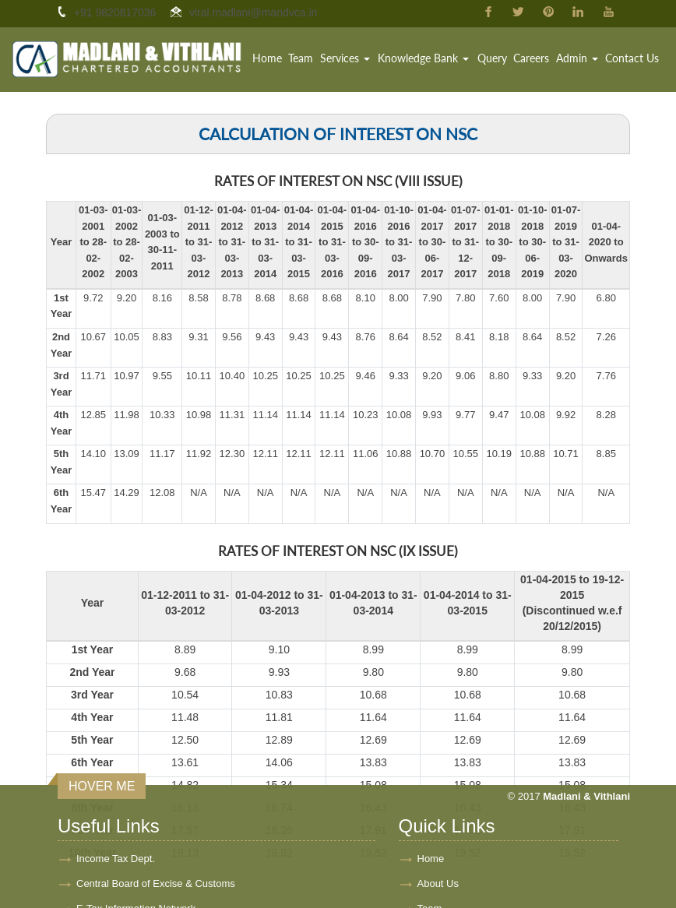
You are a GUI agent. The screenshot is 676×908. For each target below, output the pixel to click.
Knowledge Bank (424, 58)
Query (493, 58)
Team (302, 58)
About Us (438, 832)
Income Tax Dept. (115, 807)
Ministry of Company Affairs (137, 882)
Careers (532, 58)
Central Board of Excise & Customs (155, 832)
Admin (577, 58)
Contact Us (632, 58)
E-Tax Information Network (135, 857)
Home (269, 58)
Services (346, 58)
